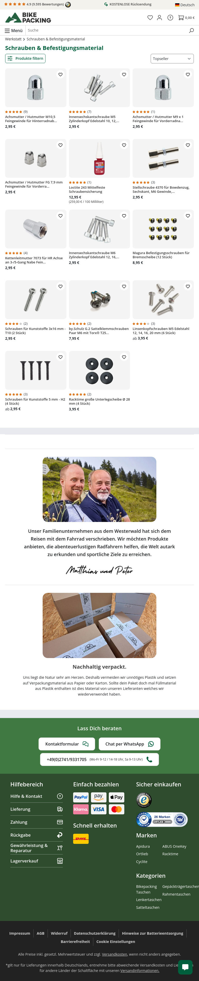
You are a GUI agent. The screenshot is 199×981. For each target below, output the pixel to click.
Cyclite (142, 861)
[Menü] (13, 30)
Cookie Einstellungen (115, 941)
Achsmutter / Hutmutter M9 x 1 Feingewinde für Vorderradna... (158, 119)
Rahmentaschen (176, 894)
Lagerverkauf (36, 861)
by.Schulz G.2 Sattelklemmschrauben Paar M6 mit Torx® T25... (99, 331)
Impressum (19, 933)
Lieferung (36, 809)
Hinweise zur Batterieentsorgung (152, 933)
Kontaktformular (66, 744)
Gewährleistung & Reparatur (36, 847)
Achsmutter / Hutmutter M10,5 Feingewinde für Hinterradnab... (31, 119)
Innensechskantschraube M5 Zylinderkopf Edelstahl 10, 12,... (94, 119)
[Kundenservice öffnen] (185, 967)
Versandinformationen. (139, 970)
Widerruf (59, 933)
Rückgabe (36, 835)
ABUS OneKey (174, 846)
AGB (40, 933)
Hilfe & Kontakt (36, 796)
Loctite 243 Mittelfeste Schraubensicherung (87, 189)
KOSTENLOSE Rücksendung (127, 4)
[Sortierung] (172, 58)
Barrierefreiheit (75, 941)
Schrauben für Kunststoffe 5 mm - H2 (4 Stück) (35, 401)
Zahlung (36, 822)
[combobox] (105, 30)
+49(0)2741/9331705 (99, 759)
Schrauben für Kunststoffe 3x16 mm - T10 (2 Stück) (35, 331)
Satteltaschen (147, 907)
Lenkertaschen (149, 899)
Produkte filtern (25, 58)
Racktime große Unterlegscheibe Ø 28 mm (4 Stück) (99, 401)
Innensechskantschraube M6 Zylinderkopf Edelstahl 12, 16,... (94, 255)
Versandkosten (114, 954)
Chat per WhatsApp (129, 744)
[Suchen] (191, 30)
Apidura (143, 846)
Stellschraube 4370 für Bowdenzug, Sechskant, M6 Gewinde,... (161, 189)
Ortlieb (142, 853)
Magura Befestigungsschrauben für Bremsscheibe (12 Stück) (161, 255)
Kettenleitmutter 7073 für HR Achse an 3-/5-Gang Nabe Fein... (34, 260)
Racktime (170, 853)
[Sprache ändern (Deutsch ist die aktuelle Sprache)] (185, 5)
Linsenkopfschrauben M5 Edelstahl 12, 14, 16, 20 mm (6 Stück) (161, 331)
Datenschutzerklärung (95, 933)
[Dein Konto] (159, 17)
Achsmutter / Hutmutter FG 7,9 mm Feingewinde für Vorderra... (34, 184)
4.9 (37, 5)
